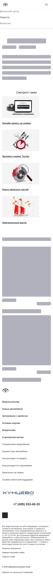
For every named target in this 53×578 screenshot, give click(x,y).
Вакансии (5, 23)
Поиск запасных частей (15, 189)
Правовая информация (11, 548)
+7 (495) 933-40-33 (26, 504)
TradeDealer (28, 572)
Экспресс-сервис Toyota (15, 156)
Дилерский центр (9, 11)
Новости (4, 17)
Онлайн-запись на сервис (16, 123)
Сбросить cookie (8, 557)
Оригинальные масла (14, 222)
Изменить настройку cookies (13, 553)
